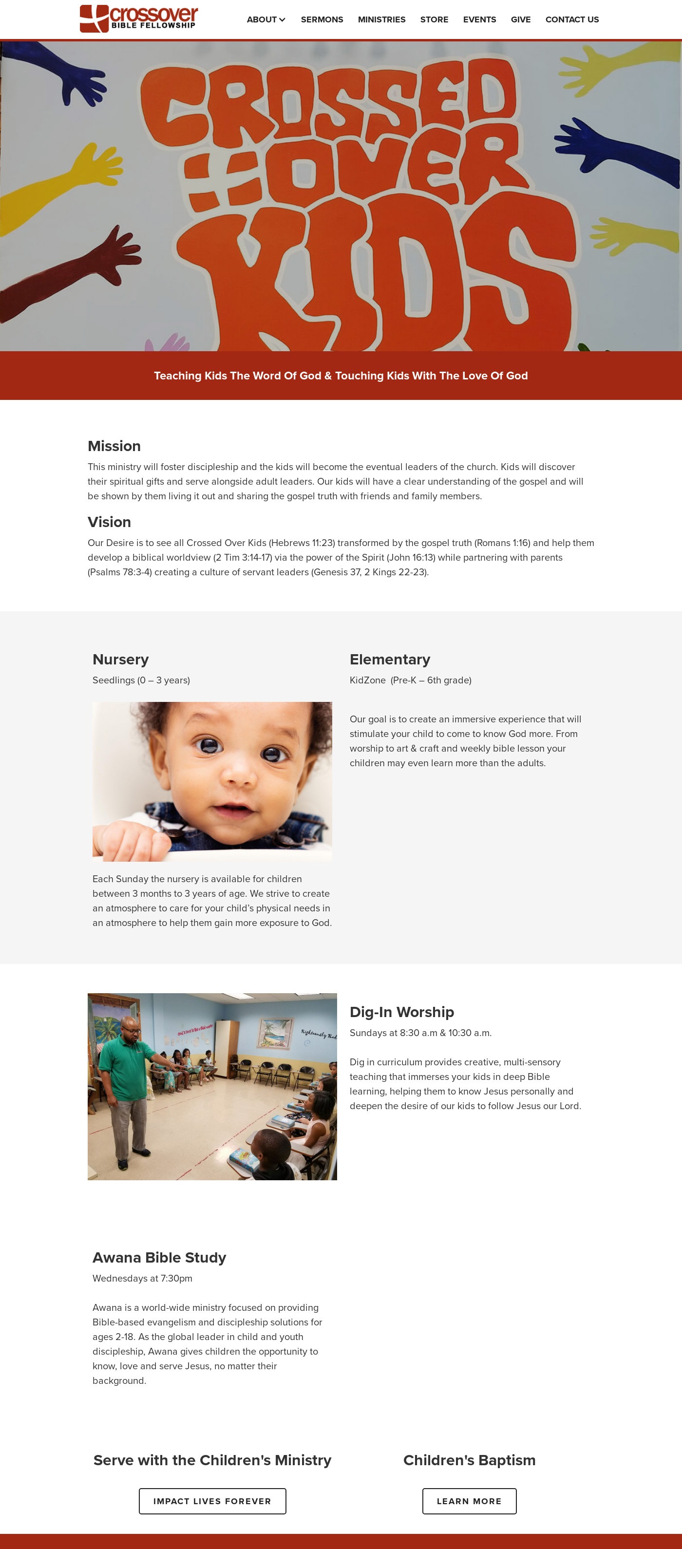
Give (521, 19)
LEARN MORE (469, 1501)
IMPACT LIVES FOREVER (212, 1501)
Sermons (322, 19)
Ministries (382, 19)
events (479, 19)
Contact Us (572, 19)
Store (434, 19)
